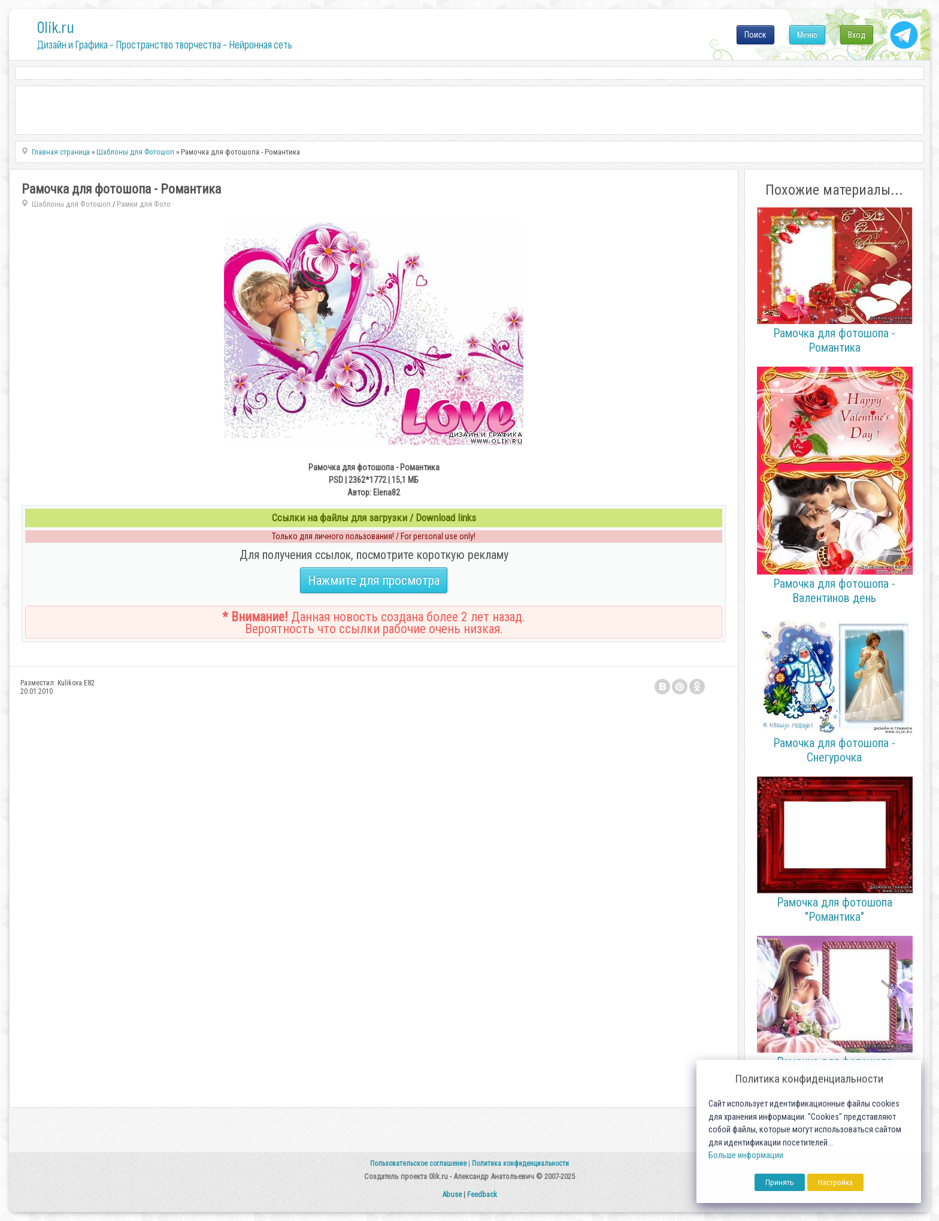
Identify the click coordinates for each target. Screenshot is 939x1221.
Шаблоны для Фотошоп (71, 204)
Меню (807, 35)
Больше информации (745, 1155)
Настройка (835, 1182)
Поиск (755, 35)
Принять (779, 1182)
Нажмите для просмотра (374, 580)
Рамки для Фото (144, 204)
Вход (856, 35)
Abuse (452, 1194)
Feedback (482, 1194)
